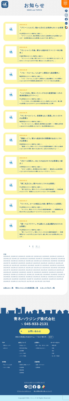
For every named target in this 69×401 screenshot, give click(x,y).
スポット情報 (6, 367)
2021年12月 (29, 267)
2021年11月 (38, 267)
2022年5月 (53, 265)
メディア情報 (22, 356)
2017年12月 (22, 281)
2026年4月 (6, 256)
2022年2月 (14, 267)
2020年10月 (7, 272)
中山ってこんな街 (7, 364)
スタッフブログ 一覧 (47, 288)
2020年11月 (60, 270)
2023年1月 (51, 263)
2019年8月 (53, 274)
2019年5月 (14, 276)
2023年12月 (29, 261)
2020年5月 (44, 272)
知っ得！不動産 (55, 356)
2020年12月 (52, 270)
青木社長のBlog (23, 348)
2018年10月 (7, 279)
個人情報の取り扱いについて (43, 391)
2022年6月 (45, 265)
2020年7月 (29, 272)
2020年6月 (37, 272)
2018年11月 (60, 276)
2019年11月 (30, 274)
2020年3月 (59, 272)
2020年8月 (22, 272)
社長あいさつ (22, 345)
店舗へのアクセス (40, 364)
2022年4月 (60, 265)
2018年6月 (37, 279)
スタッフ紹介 (22, 353)
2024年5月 (53, 258)
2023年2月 (44, 263)
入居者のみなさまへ (40, 348)
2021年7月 (6, 270)
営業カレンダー (7, 345)
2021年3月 (36, 270)
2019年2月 (36, 276)
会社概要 (21, 350)
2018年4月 (52, 279)
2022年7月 (38, 265)
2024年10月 (24, 258)
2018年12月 (52, 276)
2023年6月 (14, 263)
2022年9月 (23, 265)
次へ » (38, 246)
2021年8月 (61, 267)
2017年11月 (30, 281)
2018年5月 (44, 279)
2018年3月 (59, 279)
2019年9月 (46, 274)
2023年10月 (46, 261)
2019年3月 (29, 276)
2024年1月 (21, 261)
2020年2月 (6, 274)
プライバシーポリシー (24, 391)
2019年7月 (61, 274)
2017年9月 (46, 281)
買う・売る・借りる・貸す (42, 345)
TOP (3, 342)
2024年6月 (46, 258)
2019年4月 (21, 276)
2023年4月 (29, 263)
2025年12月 (29, 256)
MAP (50, 337)
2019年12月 (22, 274)
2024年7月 (39, 258)
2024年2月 (14, 261)
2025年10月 (38, 256)
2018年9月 (15, 279)
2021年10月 (46, 267)
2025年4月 (53, 256)
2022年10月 (15, 265)
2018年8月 (22, 279)
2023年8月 (61, 261)
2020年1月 (14, 274)
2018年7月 (29, 279)
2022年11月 (7, 265)
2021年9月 (53, 267)
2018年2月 (6, 281)
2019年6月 (6, 276)
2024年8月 (31, 258)
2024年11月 (15, 258)
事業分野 (54, 345)
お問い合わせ (34, 331)
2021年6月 (14, 270)
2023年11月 (38, 261)
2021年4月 (29, 270)
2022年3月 (6, 267)
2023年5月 (21, 263)
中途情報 (21, 367)
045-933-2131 (34, 324)
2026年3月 (14, 256)
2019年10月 (38, 274)
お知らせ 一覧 (8, 288)
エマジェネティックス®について (34, 382)
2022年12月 (59, 263)
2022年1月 (21, 267)
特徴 (53, 348)
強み (53, 350)
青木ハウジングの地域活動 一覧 (26, 288)
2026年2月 (21, 256)
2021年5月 (21, 270)
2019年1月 (44, 276)
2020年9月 (15, 272)
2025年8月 (45, 256)
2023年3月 (36, 263)
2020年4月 (52, 272)
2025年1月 (60, 256)
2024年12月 (7, 258)
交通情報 (38, 367)
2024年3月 (6, 261)
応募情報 (21, 372)
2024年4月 (61, 258)
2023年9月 (53, 261)
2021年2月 (44, 270)
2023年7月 (6, 263)
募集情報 (21, 370)
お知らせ (5, 348)
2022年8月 (30, 265)
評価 (53, 353)
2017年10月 (38, 281)
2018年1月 (14, 281)
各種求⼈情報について (24, 364)
